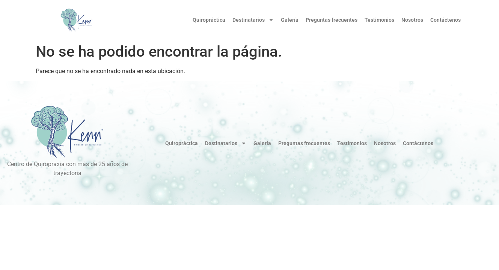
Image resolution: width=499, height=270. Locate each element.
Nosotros (412, 20)
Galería (289, 20)
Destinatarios (253, 20)
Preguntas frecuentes (331, 20)
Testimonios (379, 20)
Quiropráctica (209, 20)
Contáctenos (445, 20)
